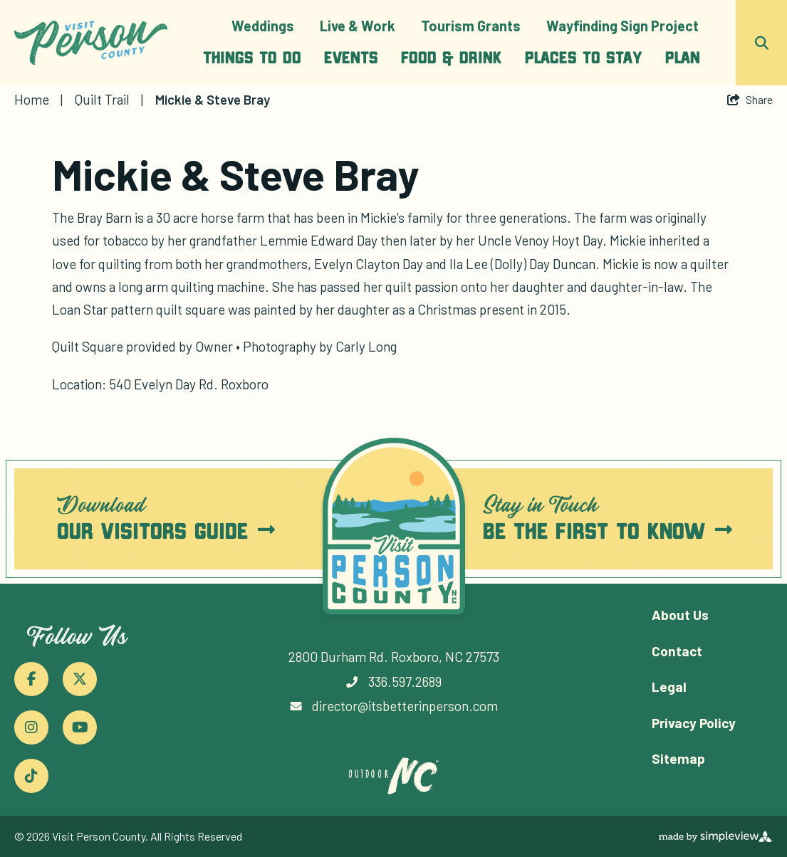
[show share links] (750, 99)
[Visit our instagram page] (31, 727)
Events (351, 56)
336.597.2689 (405, 681)
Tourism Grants (471, 25)
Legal (669, 686)
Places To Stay (583, 56)
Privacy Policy (694, 723)
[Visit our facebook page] (31, 679)
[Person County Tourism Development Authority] (90, 43)
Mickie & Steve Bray (214, 99)
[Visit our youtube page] (80, 727)
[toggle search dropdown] (761, 42)
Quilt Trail (109, 99)
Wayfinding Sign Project (622, 25)
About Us (680, 614)
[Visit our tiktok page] (31, 776)
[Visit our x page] (80, 679)
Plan (682, 56)
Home (38, 99)
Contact (677, 651)
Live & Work (357, 25)
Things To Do (252, 56)
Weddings (262, 25)
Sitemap (678, 758)
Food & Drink (451, 56)
